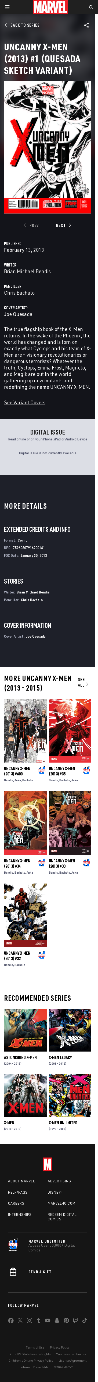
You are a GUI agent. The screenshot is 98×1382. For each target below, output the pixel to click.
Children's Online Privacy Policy (31, 1360)
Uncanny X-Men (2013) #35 (62, 771)
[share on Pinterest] (66, 1321)
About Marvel (21, 1181)
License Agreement (73, 1360)
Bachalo (27, 780)
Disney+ (55, 1192)
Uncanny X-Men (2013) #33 (62, 863)
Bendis (8, 780)
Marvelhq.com (61, 1203)
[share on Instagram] (29, 1321)
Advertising (59, 1181)
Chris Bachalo (19, 293)
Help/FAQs (18, 1192)
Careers (16, 1203)
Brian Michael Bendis (27, 271)
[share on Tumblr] (38, 1321)
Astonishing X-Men (20, 1057)
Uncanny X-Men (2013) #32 (17, 955)
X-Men (9, 1122)
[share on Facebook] (11, 1321)
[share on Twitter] (20, 1321)
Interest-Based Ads (34, 1367)
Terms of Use (35, 1347)
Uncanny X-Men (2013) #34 (17, 863)
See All (83, 682)
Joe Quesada (18, 314)
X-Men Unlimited (63, 1122)
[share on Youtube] (47, 1321)
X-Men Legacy (60, 1057)
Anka (17, 780)
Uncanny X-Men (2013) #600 (17, 771)
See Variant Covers (24, 402)
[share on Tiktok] (84, 1321)
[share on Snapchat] (57, 1321)
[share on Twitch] (75, 1321)
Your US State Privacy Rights (30, 1354)
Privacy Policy (60, 1347)
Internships (20, 1214)
